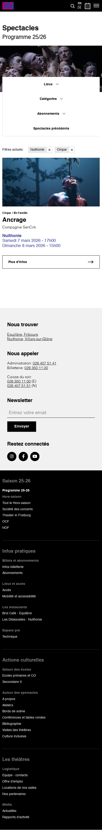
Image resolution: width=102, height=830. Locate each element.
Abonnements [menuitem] (51, 113)
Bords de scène (13, 711)
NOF (5, 527)
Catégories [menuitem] (51, 99)
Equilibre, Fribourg (22, 335)
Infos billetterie (13, 567)
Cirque (66, 150)
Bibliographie (11, 723)
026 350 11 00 (36, 368)
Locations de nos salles (19, 787)
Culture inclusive (14, 736)
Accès (6, 590)
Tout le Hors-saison (16, 503)
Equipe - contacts (15, 775)
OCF (5, 521)
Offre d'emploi (12, 781)
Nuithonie (41, 150)
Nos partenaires (14, 794)
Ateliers (7, 705)
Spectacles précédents (51, 128)
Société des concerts (17, 509)
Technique (9, 636)
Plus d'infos (17, 262)
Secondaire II (12, 682)
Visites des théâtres (16, 730)
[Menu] (96, 5)
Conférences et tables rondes (23, 717)
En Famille (20, 213)
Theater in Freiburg (16, 515)
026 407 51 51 (19, 386)
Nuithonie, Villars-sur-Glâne (29, 339)
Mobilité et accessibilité (19, 596)
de (79, 7)
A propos (8, 699)
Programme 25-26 (16, 490)
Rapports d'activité (15, 817)
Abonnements (12, 573)
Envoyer (21, 426)
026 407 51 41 (44, 363)
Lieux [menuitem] (51, 84)
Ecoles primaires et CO (19, 675)
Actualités (9, 811)
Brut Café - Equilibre (17, 613)
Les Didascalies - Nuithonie (22, 619)
